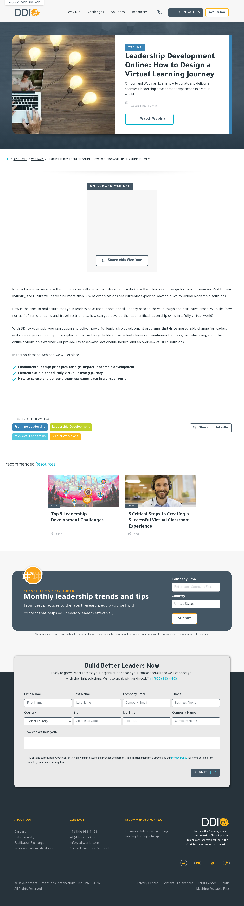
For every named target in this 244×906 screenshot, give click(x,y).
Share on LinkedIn (210, 427)
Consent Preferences (177, 883)
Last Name (82, 694)
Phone (177, 694)
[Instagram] (212, 863)
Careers (20, 832)
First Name (32, 694)
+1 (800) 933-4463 (163, 679)
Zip (76, 713)
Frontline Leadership (30, 427)
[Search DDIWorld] (159, 12)
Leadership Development (71, 427)
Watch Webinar (149, 119)
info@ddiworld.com (84, 843)
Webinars (37, 159)
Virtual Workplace (65, 436)
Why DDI (74, 12)
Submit (184, 619)
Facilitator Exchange (29, 843)
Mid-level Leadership (30, 436)
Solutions (118, 12)
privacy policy (151, 634)
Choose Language (28, 2)
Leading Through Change (142, 837)
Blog (165, 831)
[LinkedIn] (183, 863)
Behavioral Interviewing (141, 831)
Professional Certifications (34, 849)
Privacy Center (147, 883)
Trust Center (206, 883)
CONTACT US (185, 12)
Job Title (129, 713)
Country (178, 596)
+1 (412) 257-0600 (83, 837)
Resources (140, 12)
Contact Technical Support (89, 849)
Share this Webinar (122, 260)
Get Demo (217, 12)
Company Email (185, 580)
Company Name (184, 713)
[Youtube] (197, 863)
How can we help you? (40, 732)
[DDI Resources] (226, 863)
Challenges (96, 12)
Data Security (24, 837)
